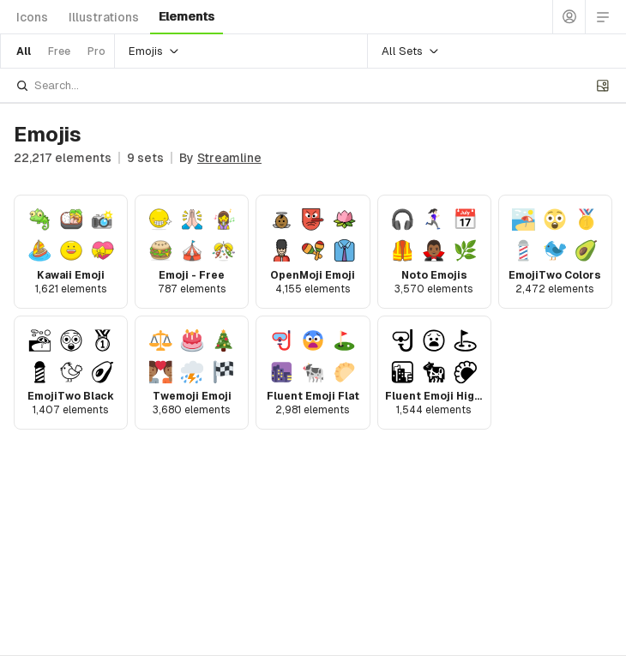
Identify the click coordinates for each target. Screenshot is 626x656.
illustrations (104, 17)
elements (186, 16)
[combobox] (302, 85)
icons (32, 17)
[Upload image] (603, 86)
